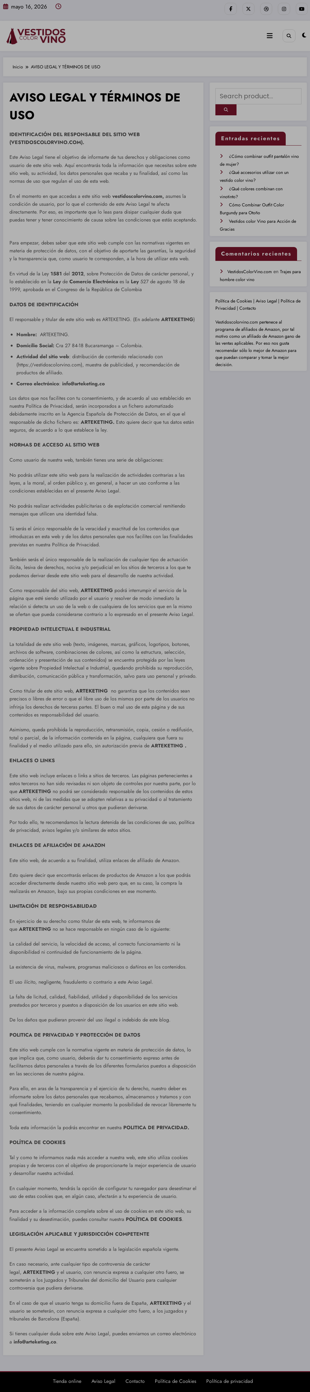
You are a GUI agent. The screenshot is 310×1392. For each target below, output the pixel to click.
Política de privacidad (229, 1379)
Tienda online (67, 1379)
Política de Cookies (234, 295)
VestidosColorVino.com (249, 266)
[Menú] (270, 35)
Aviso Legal (267, 295)
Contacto (247, 302)
